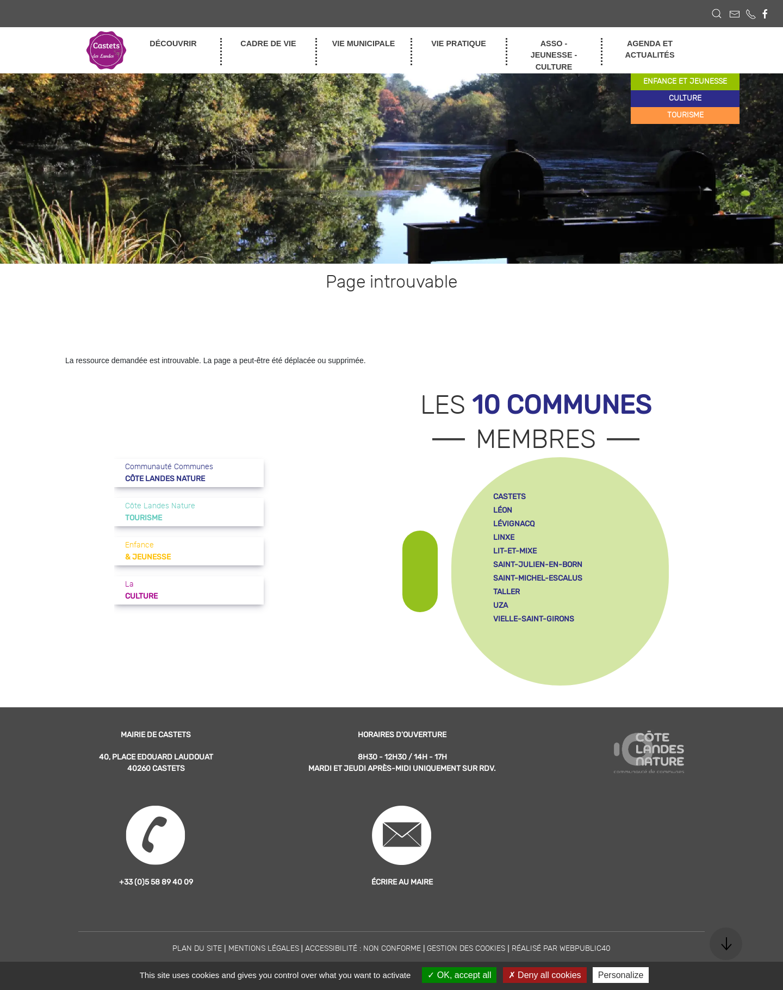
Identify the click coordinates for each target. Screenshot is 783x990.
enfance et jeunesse (685, 81)
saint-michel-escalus (537, 578)
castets (509, 496)
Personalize (621, 975)
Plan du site (197, 948)
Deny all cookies (544, 975)
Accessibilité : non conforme (363, 948)
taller (506, 591)
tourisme (685, 115)
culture (685, 98)
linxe (503, 537)
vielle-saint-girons (533, 619)
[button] (716, 13)
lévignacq (514, 523)
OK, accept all (459, 975)
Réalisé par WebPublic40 (561, 948)
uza (500, 605)
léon (502, 510)
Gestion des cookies (466, 948)
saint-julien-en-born (537, 564)
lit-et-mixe (515, 551)
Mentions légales (263, 948)
